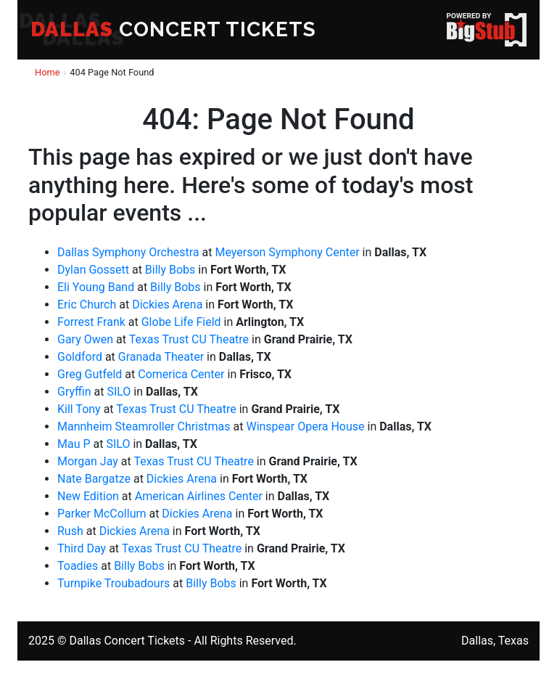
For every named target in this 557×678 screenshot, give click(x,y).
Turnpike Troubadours (113, 583)
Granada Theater (161, 357)
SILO (119, 392)
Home (47, 72)
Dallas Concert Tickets (127, 641)
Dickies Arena (167, 304)
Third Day (81, 548)
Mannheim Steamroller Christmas (144, 426)
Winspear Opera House (305, 426)
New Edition (88, 496)
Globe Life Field (181, 322)
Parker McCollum (101, 513)
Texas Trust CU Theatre (189, 339)
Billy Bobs (170, 270)
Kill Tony (79, 409)
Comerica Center (181, 374)
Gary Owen (85, 339)
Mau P (74, 444)
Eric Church (86, 304)
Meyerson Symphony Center (287, 252)
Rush (70, 531)
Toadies (77, 566)
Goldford (79, 357)
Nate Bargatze (94, 479)
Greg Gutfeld (89, 374)
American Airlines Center (199, 496)
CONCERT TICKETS (173, 29)
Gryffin (74, 392)
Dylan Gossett (93, 270)
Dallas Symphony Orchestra (128, 252)
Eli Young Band (95, 287)
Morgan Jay (87, 461)
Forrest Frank (91, 322)
